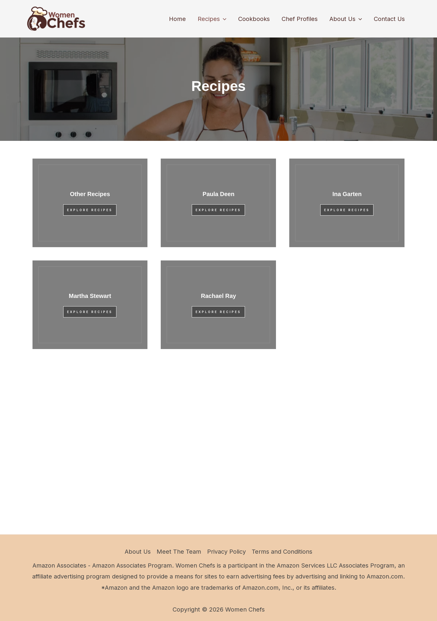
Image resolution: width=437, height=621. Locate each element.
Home (177, 18)
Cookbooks (254, 18)
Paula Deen (219, 194)
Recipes (212, 19)
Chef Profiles (300, 18)
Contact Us (389, 18)
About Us (345, 19)
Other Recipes (90, 194)
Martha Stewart (90, 296)
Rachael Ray (218, 296)
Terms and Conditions (282, 551)
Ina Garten (347, 194)
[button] (223, 19)
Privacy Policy (226, 551)
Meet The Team (179, 551)
